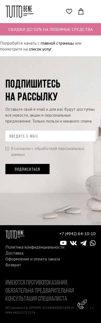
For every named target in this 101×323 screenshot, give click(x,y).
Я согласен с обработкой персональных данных (44, 151)
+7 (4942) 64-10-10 (77, 233)
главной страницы (57, 43)
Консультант (82, 304)
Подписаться (27, 169)
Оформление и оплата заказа (32, 258)
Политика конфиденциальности (34, 247)
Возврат (13, 264)
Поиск (59, 11)
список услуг (40, 49)
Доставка (14, 253)
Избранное (70, 11)
